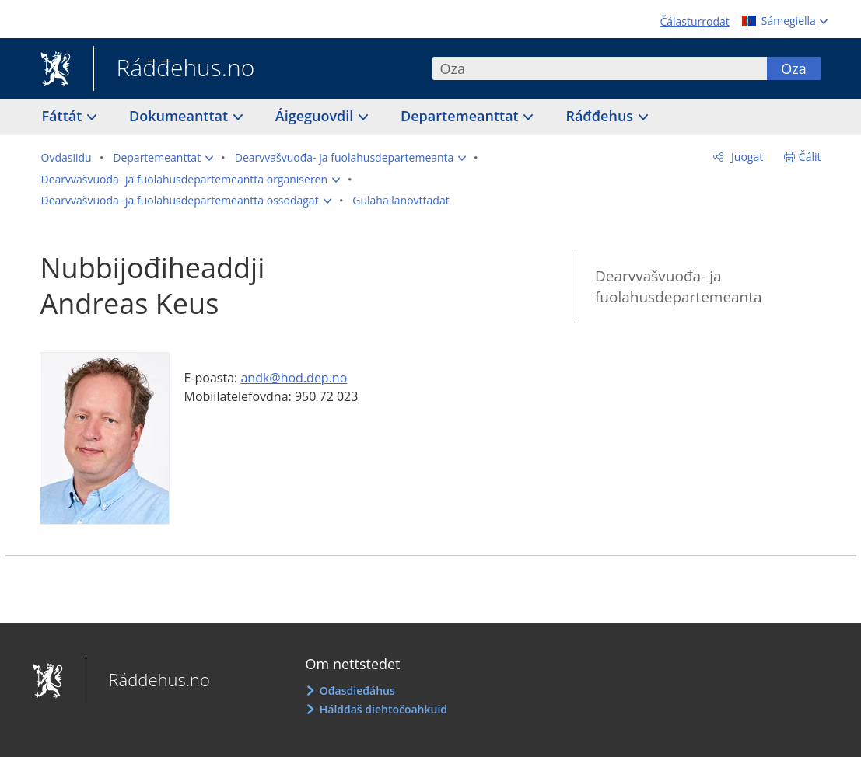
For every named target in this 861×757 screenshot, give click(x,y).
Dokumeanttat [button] (180, 115)
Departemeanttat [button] (461, 115)
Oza (793, 68)
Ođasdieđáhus (357, 690)
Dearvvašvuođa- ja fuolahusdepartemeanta (678, 286)
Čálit (810, 156)
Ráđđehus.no (174, 69)
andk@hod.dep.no (293, 377)
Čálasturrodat (694, 21)
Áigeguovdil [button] (316, 115)
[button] (163, 158)
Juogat (745, 156)
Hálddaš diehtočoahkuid (383, 709)
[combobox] (599, 68)
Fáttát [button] (64, 115)
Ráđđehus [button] (600, 115)
